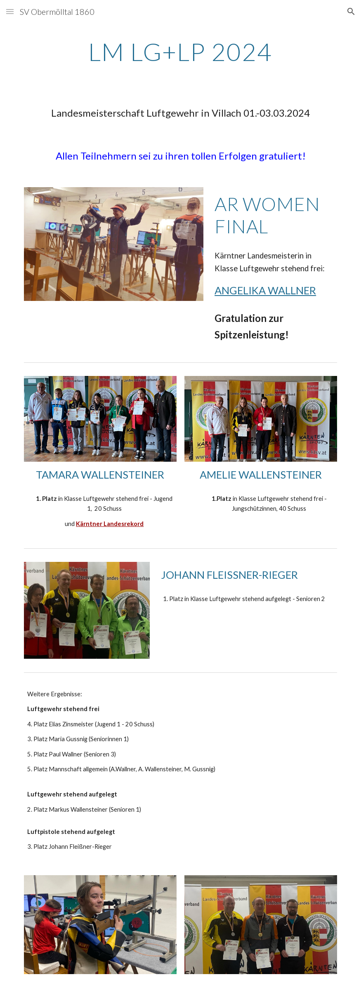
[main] (181, 51)
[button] (10, 11)
